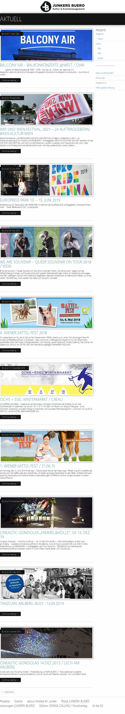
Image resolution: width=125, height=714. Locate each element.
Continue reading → (10, 80)
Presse (100, 39)
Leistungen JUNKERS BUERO (17, 706)
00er (99, 48)
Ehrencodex (100, 78)
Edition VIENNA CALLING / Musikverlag (63, 706)
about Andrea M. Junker (42, 701)
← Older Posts (8, 692)
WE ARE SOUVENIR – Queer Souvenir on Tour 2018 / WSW (45, 264)
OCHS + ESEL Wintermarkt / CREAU (31, 399)
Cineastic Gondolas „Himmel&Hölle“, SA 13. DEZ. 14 (45, 534)
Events (98, 44)
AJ (5, 34)
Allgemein (100, 34)
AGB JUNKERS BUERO (104, 73)
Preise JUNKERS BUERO (75, 701)
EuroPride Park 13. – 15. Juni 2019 (30, 200)
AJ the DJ (97, 706)
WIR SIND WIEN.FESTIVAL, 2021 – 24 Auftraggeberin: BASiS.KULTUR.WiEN (45, 131)
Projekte (5, 701)
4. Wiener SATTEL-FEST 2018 (23, 332)
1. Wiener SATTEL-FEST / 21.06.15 (27, 466)
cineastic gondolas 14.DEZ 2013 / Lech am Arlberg (39, 665)
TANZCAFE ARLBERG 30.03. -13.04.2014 (32, 603)
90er (99, 53)
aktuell (100, 58)
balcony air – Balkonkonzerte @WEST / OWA (42, 65)
